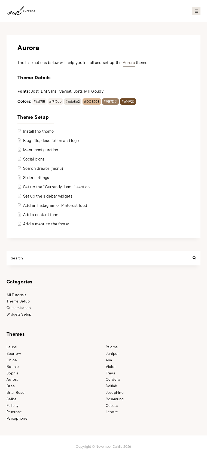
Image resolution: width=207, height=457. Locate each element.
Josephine (115, 392)
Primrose (14, 412)
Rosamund (115, 399)
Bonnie (13, 367)
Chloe (12, 360)
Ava (109, 360)
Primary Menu (196, 11)
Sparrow (14, 353)
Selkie (12, 399)
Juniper (112, 353)
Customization (19, 308)
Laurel (12, 347)
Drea (11, 386)
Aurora (129, 62)
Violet (111, 367)
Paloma (112, 347)
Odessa (112, 405)
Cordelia (113, 379)
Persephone (17, 418)
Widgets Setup (19, 314)
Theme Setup (18, 301)
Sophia (13, 373)
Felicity (13, 405)
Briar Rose (16, 392)
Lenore (112, 412)
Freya (110, 373)
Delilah (111, 386)
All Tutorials (16, 295)
